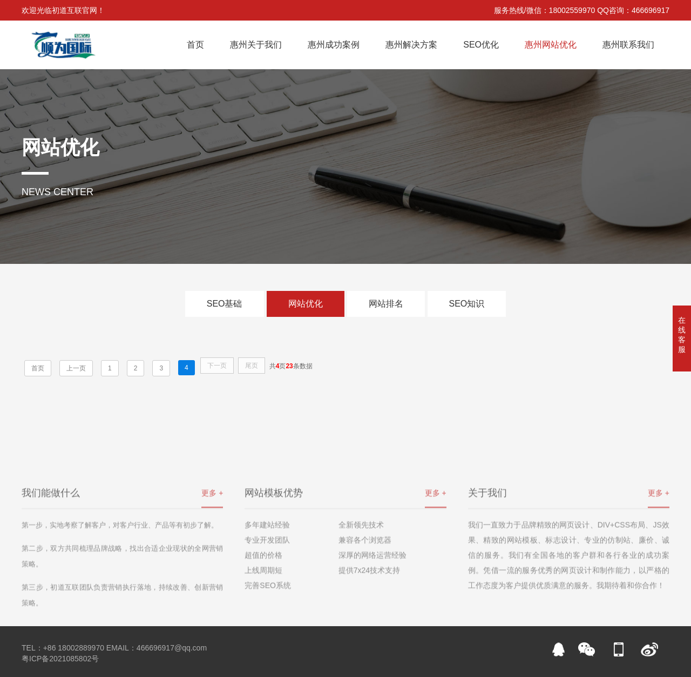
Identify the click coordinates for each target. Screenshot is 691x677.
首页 (195, 44)
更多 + (212, 540)
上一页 (76, 368)
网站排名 (386, 303)
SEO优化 (481, 44)
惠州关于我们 (256, 44)
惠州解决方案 (411, 44)
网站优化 (305, 303)
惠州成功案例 (334, 44)
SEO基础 (224, 303)
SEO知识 (467, 303)
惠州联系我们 (628, 44)
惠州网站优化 (551, 44)
